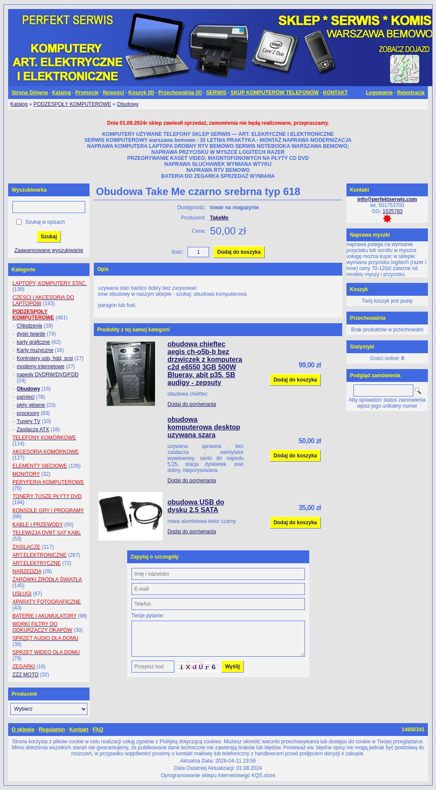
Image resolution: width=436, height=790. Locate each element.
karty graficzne (33, 342)
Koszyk (359, 289)
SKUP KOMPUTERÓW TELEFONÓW (274, 93)
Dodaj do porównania (191, 404)
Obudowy (128, 104)
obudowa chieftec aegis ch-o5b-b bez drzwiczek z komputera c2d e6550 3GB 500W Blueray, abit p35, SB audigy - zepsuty (204, 363)
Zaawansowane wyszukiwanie (49, 250)
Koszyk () (141, 93)
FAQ (98, 730)
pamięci (25, 397)
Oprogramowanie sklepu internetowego (205, 775)
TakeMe (219, 218)
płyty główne (31, 405)
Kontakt (79, 730)
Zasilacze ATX (33, 430)
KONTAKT (335, 93)
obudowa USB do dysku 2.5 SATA (195, 506)
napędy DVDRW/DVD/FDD (47, 375)
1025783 (392, 211)
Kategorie (23, 270)
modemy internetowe (40, 366)
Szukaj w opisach (45, 222)
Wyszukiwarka (29, 190)
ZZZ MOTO (25, 675)
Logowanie (379, 93)
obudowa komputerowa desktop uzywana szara (203, 427)
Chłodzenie (29, 326)
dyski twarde (31, 334)
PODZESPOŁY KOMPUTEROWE (72, 104)
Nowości (113, 93)
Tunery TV (28, 421)
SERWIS (216, 93)
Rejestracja (410, 93)
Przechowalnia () (180, 93)
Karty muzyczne (35, 350)
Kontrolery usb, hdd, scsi (45, 358)
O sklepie (23, 730)
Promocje (87, 93)
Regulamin (52, 730)
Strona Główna (30, 93)
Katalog (61, 93)
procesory (28, 413)
